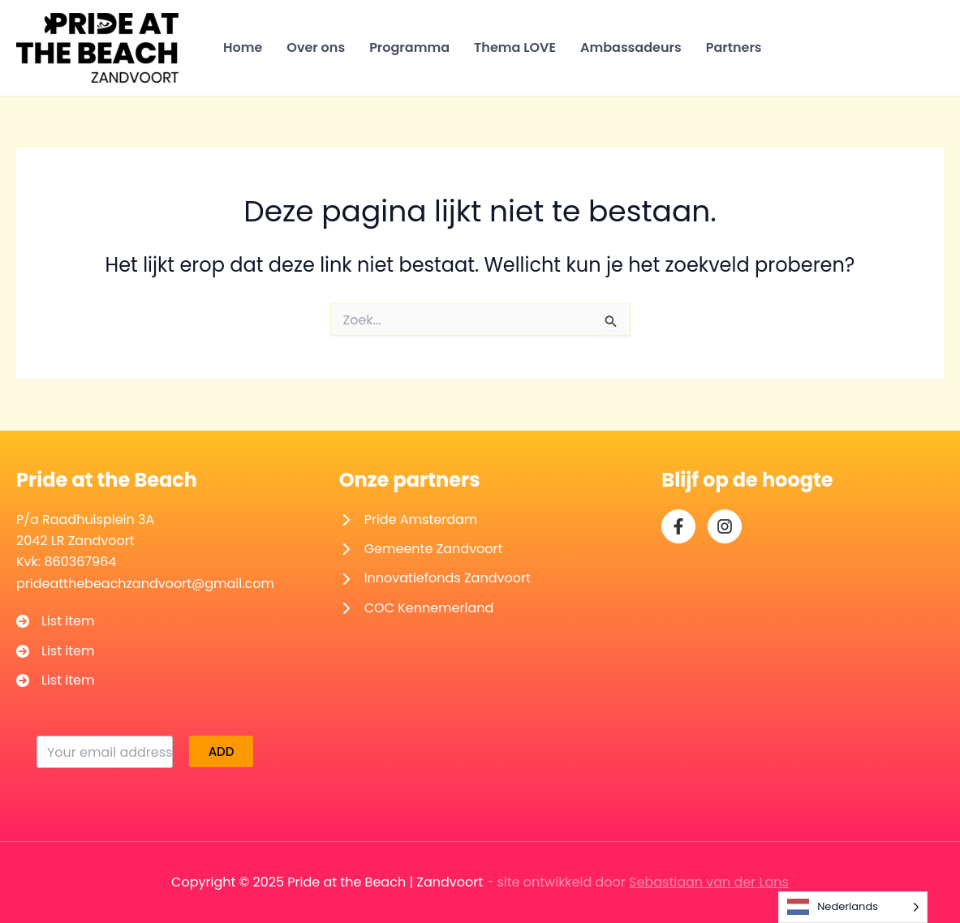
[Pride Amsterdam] (408, 519)
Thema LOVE (515, 47)
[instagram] (725, 526)
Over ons (315, 47)
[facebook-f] (678, 526)
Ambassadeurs (631, 47)
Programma (409, 47)
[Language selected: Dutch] (853, 907)
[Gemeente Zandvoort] (421, 549)
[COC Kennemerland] (416, 608)
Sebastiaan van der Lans (709, 882)
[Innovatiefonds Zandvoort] (435, 578)
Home (242, 47)
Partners (734, 47)
